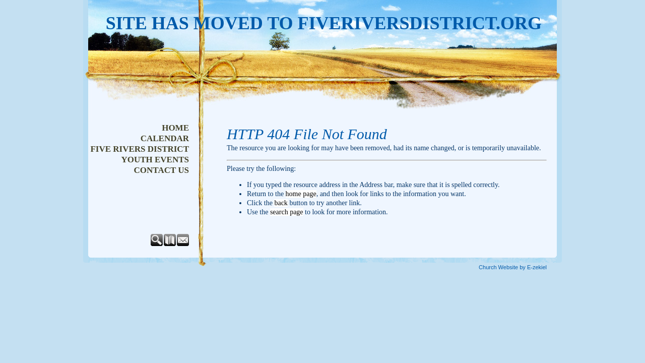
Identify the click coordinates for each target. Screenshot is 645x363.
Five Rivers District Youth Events (139, 154)
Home (175, 128)
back (280, 203)
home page (301, 194)
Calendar (165, 138)
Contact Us (161, 170)
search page (286, 212)
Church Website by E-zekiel (513, 267)
